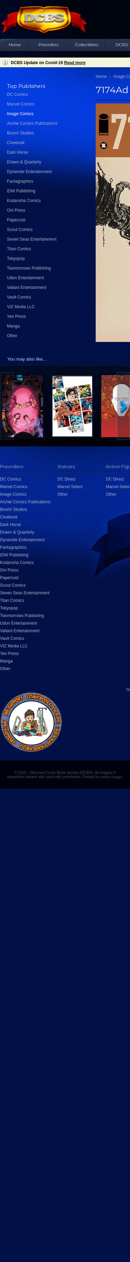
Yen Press (16, 316)
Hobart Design (111, 777)
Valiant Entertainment (26, 287)
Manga (13, 326)
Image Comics (20, 113)
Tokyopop (16, 258)
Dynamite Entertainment (29, 171)
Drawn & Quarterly (24, 162)
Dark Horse (17, 152)
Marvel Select (70, 486)
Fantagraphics (20, 181)
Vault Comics (19, 297)
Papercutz (16, 220)
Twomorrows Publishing (29, 268)
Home (15, 44)
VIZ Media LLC (21, 306)
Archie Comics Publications (32, 123)
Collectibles (86, 44)
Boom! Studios (20, 133)
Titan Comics (19, 248)
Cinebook (16, 142)
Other (12, 335)
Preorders (48, 44)
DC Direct (66, 479)
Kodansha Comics (24, 200)
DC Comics (17, 94)
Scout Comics (20, 229)
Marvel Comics (20, 104)
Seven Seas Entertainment (32, 239)
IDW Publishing (21, 191)
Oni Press (16, 210)
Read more (75, 62)
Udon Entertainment (25, 277)
